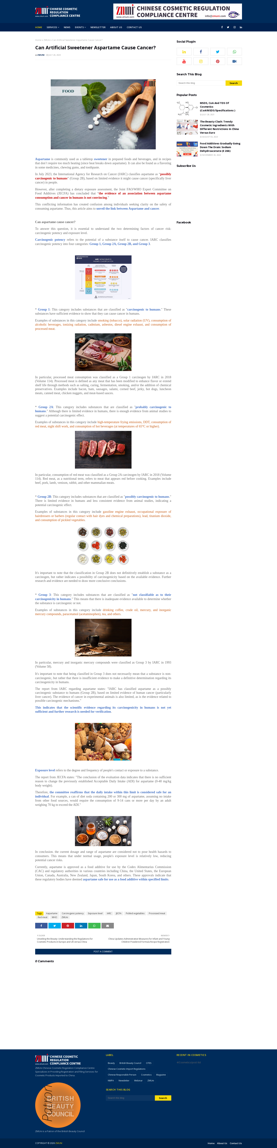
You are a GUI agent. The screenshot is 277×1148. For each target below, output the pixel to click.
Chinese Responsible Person (122, 1074)
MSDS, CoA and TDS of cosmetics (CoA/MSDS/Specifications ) (217, 106)
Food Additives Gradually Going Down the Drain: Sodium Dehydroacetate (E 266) (220, 147)
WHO (54, 917)
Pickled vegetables (135, 913)
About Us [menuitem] (116, 27)
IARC (109, 913)
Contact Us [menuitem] (134, 27)
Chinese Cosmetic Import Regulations (126, 1068)
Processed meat (157, 913)
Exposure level (95, 913)
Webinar (138, 1080)
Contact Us (236, 1143)
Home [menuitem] (38, 27)
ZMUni (46, 40)
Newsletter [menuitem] (98, 27)
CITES (148, 1063)
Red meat (42, 917)
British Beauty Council (130, 1063)
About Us (222, 1143)
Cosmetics (146, 1074)
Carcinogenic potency (73, 913)
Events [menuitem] (79, 27)
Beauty (111, 1063)
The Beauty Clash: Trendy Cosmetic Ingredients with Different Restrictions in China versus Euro (219, 127)
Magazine (161, 1074)
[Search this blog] (201, 83)
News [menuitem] (67, 27)
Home (38, 40)
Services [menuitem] (52, 27)
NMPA (111, 1080)
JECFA (118, 913)
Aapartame (51, 913)
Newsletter (124, 1080)
